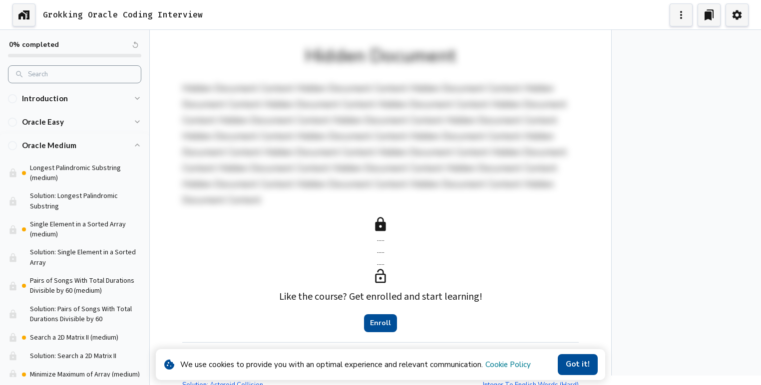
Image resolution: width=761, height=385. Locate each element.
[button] (74, 99)
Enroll (380, 323)
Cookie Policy (508, 365)
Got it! (578, 364)
